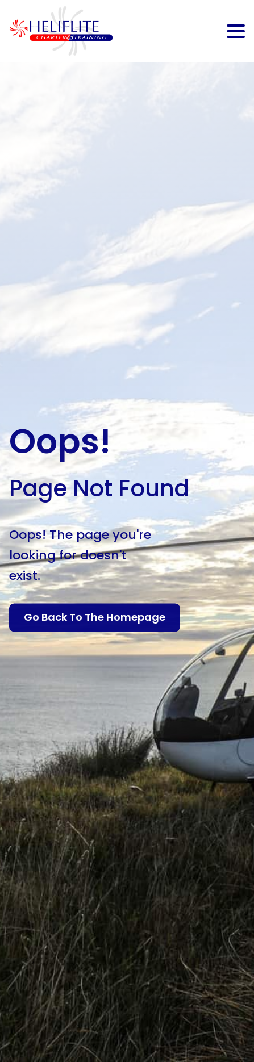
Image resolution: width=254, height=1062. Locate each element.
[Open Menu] (236, 31)
